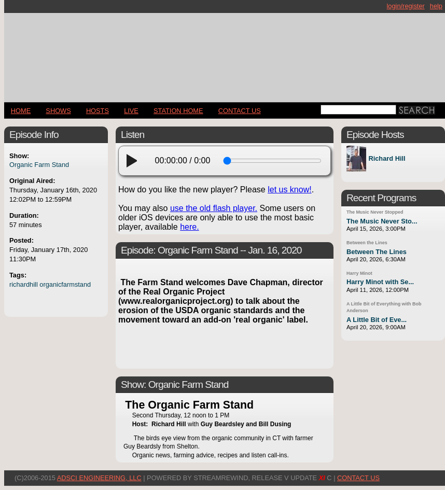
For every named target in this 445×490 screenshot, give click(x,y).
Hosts (97, 111)
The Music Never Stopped (374, 212)
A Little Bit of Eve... (376, 320)
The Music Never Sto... (382, 221)
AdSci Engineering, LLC (99, 478)
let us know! (289, 189)
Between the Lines (366, 242)
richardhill (23, 284)
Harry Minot (359, 273)
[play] (135, 160)
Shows (58, 111)
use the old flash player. (213, 208)
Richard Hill (386, 159)
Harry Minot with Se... (380, 282)
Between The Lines (376, 252)
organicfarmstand (65, 284)
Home (21, 111)
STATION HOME (178, 111)
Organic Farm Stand (39, 165)
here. (189, 226)
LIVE (131, 111)
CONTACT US (239, 111)
